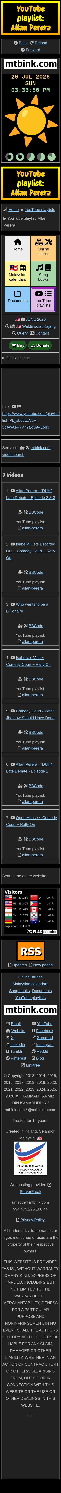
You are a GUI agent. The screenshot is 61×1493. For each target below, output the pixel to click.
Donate (40, 355)
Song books (19, 1001)
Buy (18, 355)
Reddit (42, 1061)
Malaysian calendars (30, 994)
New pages (43, 975)
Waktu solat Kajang (39, 336)
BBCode (36, 522)
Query (22, 343)
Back (23, 43)
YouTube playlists (40, 220)
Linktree (33, 1075)
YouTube (44, 1034)
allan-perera (32, 538)
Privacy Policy (32, 1230)
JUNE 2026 (36, 329)
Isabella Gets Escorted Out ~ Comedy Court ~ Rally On (30, 561)
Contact (42, 343)
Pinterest (18, 1068)
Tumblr (16, 1061)
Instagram (45, 1055)
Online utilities (30, 987)
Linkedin (17, 1055)
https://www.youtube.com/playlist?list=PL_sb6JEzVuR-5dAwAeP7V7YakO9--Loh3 (31, 431)
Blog (40, 1068)
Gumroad (45, 1048)
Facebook (44, 1041)
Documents (42, 1001)
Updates (19, 975)
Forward (33, 50)
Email (16, 1034)
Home (13, 220)
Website (18, 1041)
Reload (41, 43)
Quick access (18, 368)
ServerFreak (30, 1202)
